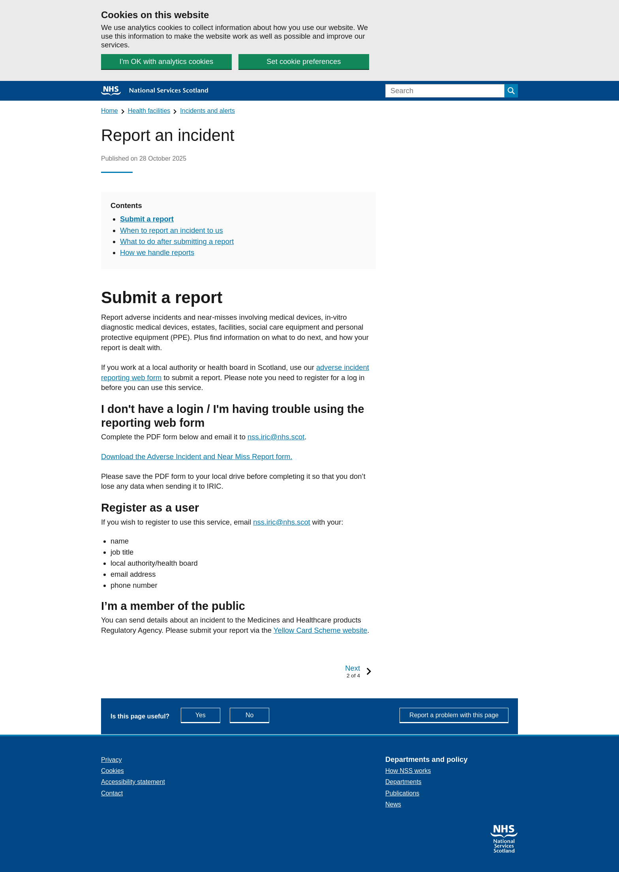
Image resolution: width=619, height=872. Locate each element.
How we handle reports (157, 252)
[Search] (445, 91)
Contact (112, 793)
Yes (207, 714)
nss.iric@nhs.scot (276, 437)
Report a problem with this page (454, 715)
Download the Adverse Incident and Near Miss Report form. (197, 456)
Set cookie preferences (303, 61)
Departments (403, 781)
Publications (402, 793)
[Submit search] (511, 91)
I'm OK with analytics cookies (167, 61)
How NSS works (408, 770)
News (393, 804)
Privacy (111, 759)
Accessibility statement (133, 781)
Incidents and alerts (207, 110)
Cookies (112, 770)
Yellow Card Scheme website (321, 630)
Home (109, 110)
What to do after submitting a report (177, 241)
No (257, 714)
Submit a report (147, 219)
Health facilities (149, 110)
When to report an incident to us (171, 230)
